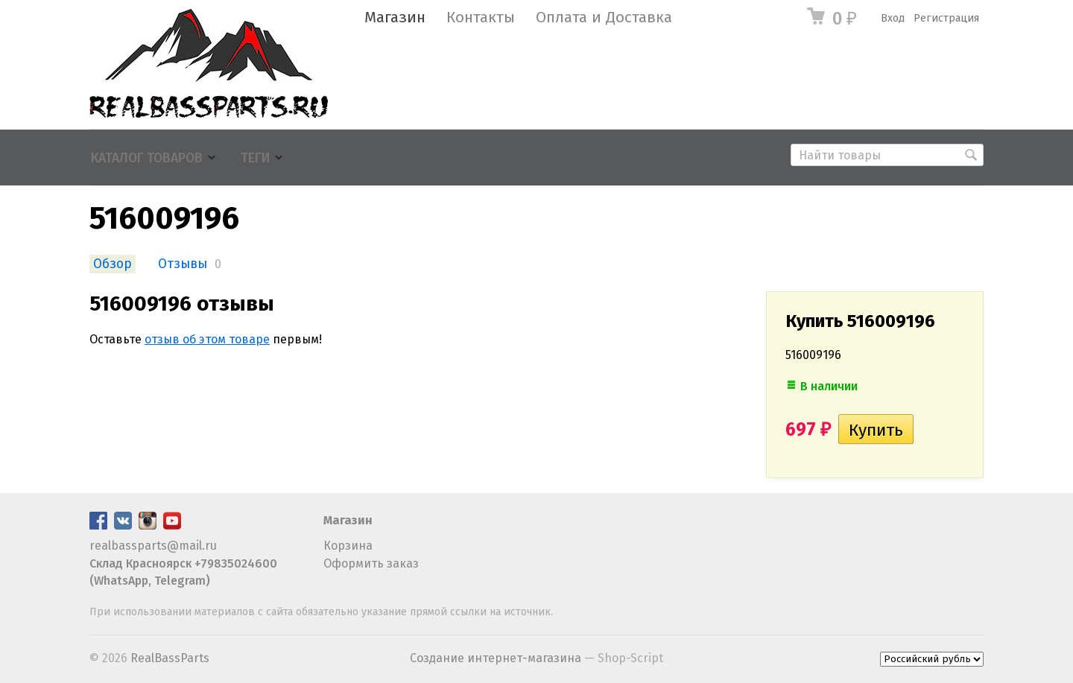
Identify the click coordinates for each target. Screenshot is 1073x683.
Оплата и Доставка (604, 17)
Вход (893, 18)
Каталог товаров (147, 158)
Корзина (348, 546)
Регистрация (946, 18)
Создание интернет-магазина (495, 658)
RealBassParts (169, 658)
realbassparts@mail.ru (153, 546)
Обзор (112, 264)
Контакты (480, 17)
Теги (255, 158)
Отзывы (182, 264)
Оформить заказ (371, 563)
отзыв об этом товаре (207, 339)
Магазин (394, 17)
